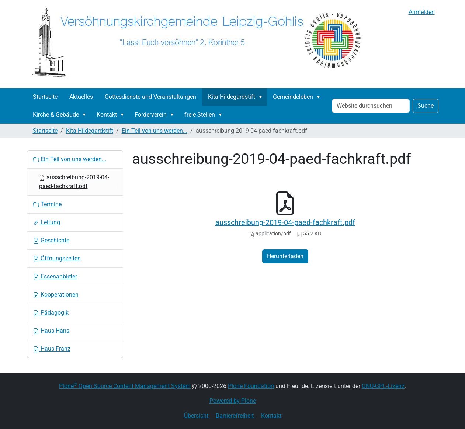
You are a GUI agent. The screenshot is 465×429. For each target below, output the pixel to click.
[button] (262, 97)
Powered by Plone (232, 400)
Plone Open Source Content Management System (125, 386)
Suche (425, 105)
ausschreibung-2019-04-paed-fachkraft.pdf (285, 222)
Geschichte (51, 240)
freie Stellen (199, 114)
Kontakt (107, 114)
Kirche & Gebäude (56, 114)
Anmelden (422, 11)
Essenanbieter (55, 276)
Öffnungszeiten (57, 258)
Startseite (45, 96)
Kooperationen (56, 294)
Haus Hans (51, 330)
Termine (47, 204)
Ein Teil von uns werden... (154, 130)
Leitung (46, 222)
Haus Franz (51, 348)
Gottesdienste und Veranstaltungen (150, 96)
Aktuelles (81, 96)
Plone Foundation (251, 386)
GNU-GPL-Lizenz (383, 386)
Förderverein (151, 114)
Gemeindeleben (293, 96)
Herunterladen (285, 256)
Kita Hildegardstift (231, 96)
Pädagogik (51, 312)
